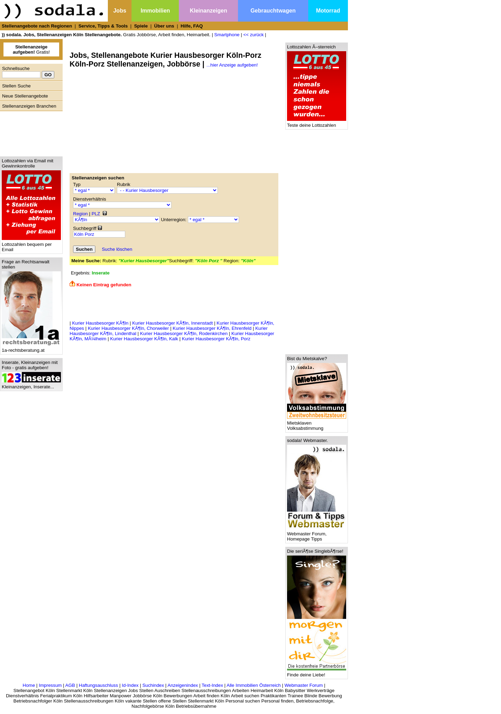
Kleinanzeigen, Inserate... (31, 384)
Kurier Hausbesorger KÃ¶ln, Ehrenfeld (212, 328)
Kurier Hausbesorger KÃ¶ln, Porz (216, 338)
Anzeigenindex (183, 685)
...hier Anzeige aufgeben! (232, 65)
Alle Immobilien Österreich (253, 685)
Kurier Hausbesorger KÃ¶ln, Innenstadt (172, 323)
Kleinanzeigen (208, 11)
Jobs (119, 11)
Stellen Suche (16, 85)
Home (29, 685)
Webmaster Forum (304, 685)
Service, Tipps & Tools (103, 26)
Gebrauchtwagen (273, 11)
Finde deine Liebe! (316, 672)
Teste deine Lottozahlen (316, 123)
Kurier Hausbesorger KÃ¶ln (100, 323)
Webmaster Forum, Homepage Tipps (316, 534)
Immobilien (155, 11)
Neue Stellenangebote (25, 96)
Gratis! (31, 49)
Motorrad (328, 11)
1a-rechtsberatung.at (31, 348)
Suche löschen (117, 249)
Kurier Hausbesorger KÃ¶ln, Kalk (144, 338)
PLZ (96, 213)
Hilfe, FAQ (192, 26)
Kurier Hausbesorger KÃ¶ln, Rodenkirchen (184, 333)
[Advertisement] (29, 132)
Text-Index (212, 685)
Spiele (141, 26)
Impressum (50, 685)
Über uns (164, 26)
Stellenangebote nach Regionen (37, 26)
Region (80, 213)
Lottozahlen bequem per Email (31, 245)
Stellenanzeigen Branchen (29, 106)
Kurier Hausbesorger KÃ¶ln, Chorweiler (128, 328)
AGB (70, 685)
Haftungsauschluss (98, 685)
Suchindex (153, 685)
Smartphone (227, 34)
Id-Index (130, 685)
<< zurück (253, 34)
